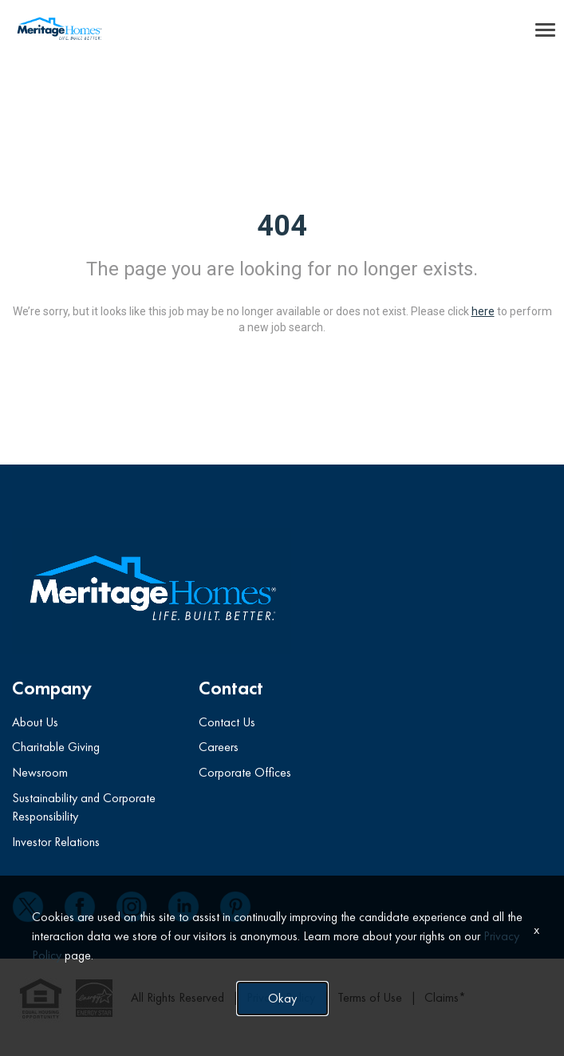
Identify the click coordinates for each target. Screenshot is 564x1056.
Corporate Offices (245, 772)
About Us (35, 722)
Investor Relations (56, 841)
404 (282, 226)
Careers (219, 746)
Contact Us (227, 722)
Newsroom (40, 772)
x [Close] (536, 929)
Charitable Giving (56, 746)
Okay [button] (282, 998)
